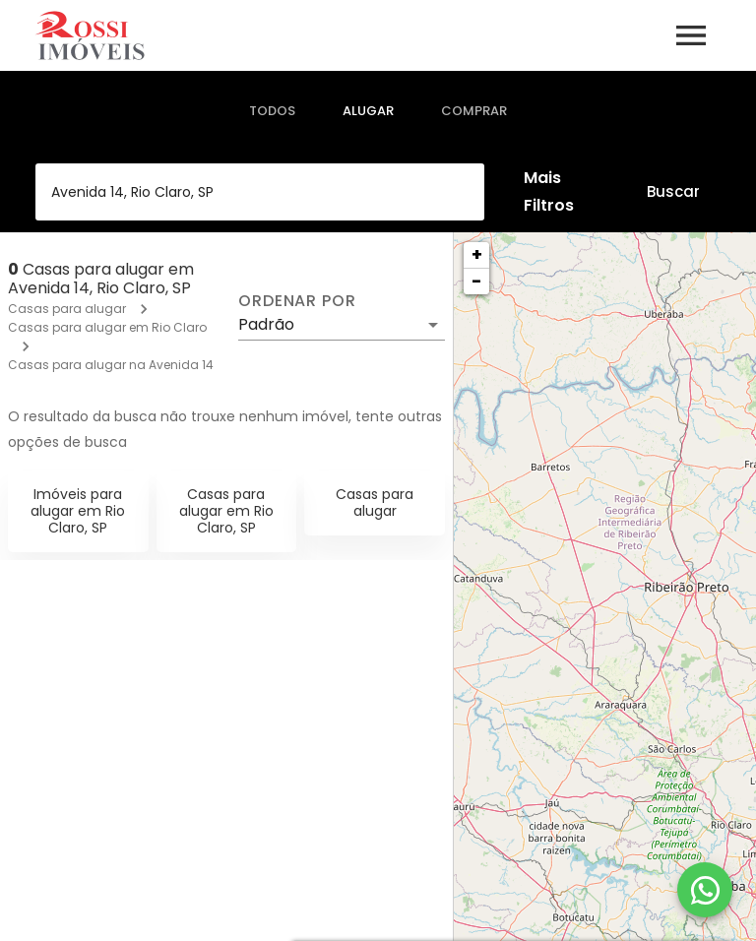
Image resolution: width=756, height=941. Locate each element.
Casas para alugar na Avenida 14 (111, 364)
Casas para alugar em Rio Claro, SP (226, 510)
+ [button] (477, 254)
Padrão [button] (266, 324)
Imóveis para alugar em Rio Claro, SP (78, 510)
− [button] (476, 281)
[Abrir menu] (691, 35)
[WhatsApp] (704, 889)
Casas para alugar (67, 308)
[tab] (272, 111)
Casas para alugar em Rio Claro (107, 327)
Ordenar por (297, 301)
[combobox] (259, 191)
